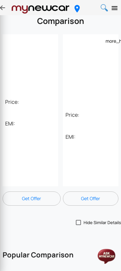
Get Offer (31, 198)
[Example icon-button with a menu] (109, 40)
